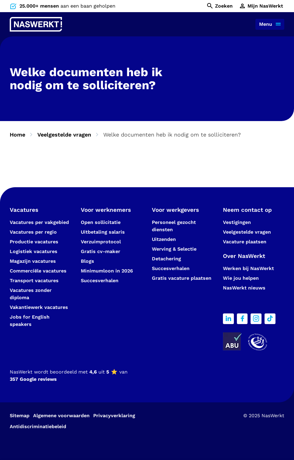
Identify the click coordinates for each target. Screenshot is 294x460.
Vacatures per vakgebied (39, 222)
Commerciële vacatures (38, 271)
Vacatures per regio (33, 232)
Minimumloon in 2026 (107, 271)
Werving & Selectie (174, 249)
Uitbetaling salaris (103, 232)
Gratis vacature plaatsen (181, 278)
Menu (265, 24)
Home (17, 134)
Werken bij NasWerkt (248, 268)
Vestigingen (237, 222)
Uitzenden (164, 239)
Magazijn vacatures (33, 261)
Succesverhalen (100, 280)
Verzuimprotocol (101, 242)
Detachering (166, 259)
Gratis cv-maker (100, 251)
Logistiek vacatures (33, 251)
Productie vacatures (34, 242)
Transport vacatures (34, 280)
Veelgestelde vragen (64, 134)
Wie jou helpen (241, 278)
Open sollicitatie (101, 222)
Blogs (87, 261)
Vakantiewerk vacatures (39, 307)
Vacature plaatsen (244, 242)
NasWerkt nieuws (244, 288)
